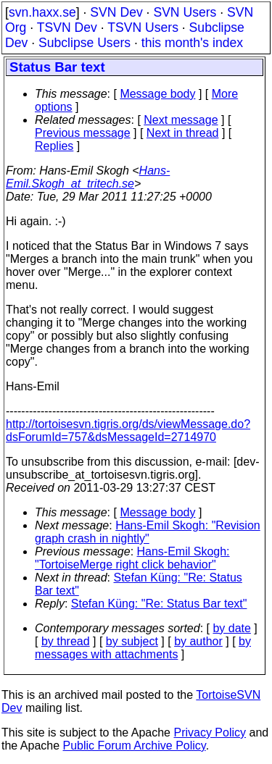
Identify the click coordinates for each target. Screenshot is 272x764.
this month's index (192, 42)
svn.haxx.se (42, 12)
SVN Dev (116, 12)
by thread (65, 641)
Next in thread (183, 133)
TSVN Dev (67, 27)
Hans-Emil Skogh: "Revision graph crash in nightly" (147, 532)
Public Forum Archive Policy (134, 745)
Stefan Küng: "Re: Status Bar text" (159, 603)
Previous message (83, 133)
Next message (181, 120)
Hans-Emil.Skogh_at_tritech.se (88, 177)
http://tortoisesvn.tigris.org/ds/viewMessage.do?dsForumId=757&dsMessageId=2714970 (128, 430)
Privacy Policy (209, 732)
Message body (157, 94)
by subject (132, 641)
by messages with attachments (143, 647)
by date (231, 628)
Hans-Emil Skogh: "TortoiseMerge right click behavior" (132, 558)
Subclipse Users (84, 42)
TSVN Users (142, 27)
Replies (54, 146)
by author (198, 641)
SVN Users (184, 12)
